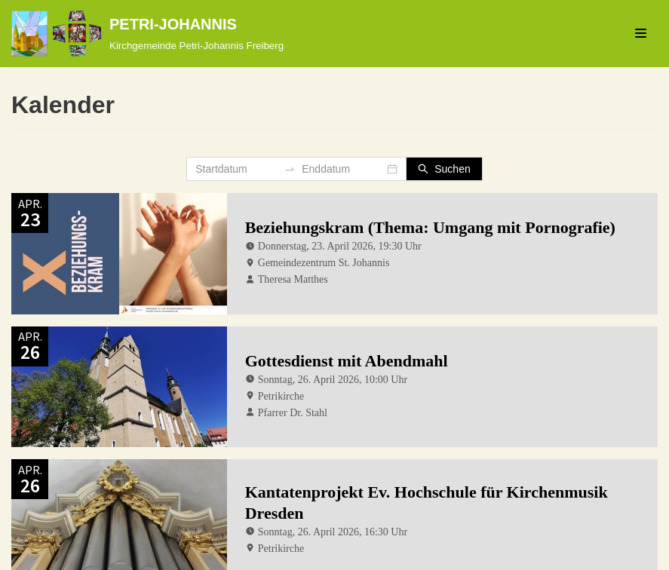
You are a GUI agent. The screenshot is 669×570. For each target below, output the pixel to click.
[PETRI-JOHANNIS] (147, 34)
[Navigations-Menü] (641, 33)
